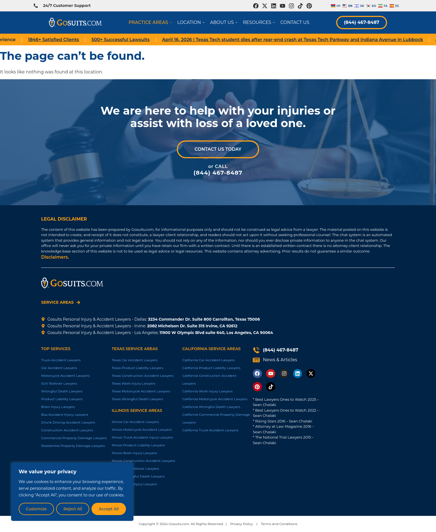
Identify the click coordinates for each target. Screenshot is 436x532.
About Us (225, 22)
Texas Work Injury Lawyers (133, 383)
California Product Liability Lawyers (211, 368)
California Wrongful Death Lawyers (211, 407)
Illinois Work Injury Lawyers (134, 484)
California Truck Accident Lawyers (210, 430)
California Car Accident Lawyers (208, 360)
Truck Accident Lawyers (61, 360)
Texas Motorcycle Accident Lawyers (141, 391)
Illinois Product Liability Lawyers (138, 445)
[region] (72, 491)
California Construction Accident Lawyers (209, 379)
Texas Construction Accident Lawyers (143, 375)
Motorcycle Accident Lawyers (65, 375)
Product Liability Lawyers (62, 399)
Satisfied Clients (63, 39)
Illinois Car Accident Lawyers (135, 422)
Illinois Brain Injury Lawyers (134, 453)
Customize (36, 508)
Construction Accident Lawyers (67, 430)
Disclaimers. (55, 257)
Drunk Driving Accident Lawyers (68, 422)
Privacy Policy (241, 524)
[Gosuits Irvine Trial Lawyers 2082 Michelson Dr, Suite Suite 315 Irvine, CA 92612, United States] (362, 372)
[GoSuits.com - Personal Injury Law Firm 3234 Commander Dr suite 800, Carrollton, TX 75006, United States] (362, 307)
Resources (260, 22)
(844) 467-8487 (361, 22)
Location (192, 22)
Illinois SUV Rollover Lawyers (135, 468)
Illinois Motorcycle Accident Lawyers (142, 429)
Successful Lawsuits (131, 39)
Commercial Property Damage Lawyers (74, 438)
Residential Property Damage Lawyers (73, 446)
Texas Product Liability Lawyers (137, 368)
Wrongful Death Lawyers (62, 391)
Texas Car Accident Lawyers (134, 360)
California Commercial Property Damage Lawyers (216, 418)
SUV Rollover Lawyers (59, 383)
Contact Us (294, 22)
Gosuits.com (179, 524)
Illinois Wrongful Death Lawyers (138, 476)
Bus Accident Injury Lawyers (64, 414)
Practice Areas (151, 22)
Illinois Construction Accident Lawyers (143, 461)
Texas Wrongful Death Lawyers (137, 399)
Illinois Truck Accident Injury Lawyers (142, 437)
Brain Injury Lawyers (58, 407)
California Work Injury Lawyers (207, 391)
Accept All (109, 508)
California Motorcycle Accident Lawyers (214, 399)
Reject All (72, 508)
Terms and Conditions (279, 524)
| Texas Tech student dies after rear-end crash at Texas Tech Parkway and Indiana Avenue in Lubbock (302, 39)
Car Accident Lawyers (59, 368)
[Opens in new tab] (255, 5)
